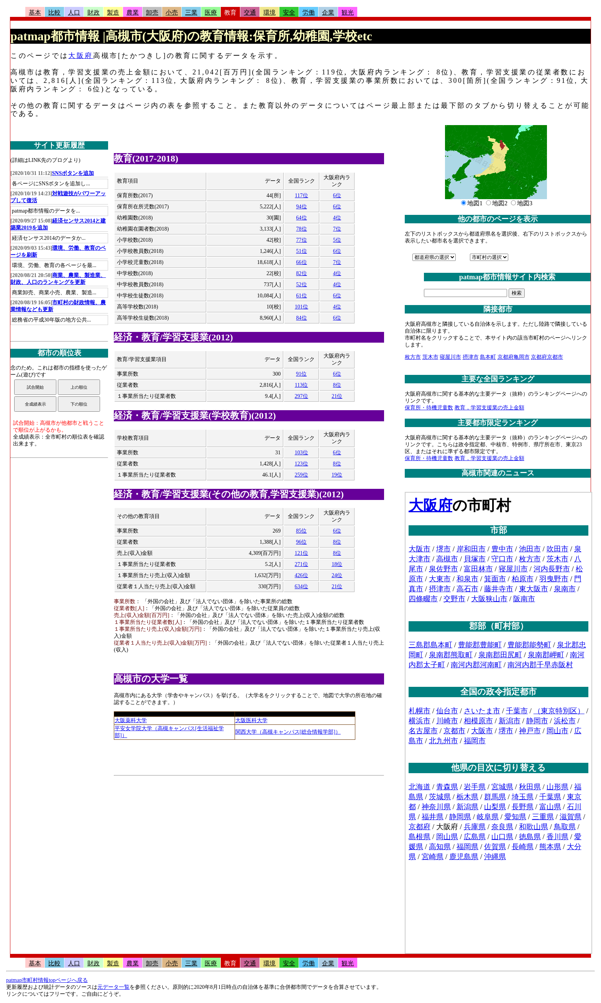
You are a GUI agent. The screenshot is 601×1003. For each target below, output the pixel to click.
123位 (301, 464)
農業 (132, 12)
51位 (301, 251)
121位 (301, 553)
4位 (337, 218)
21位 (337, 396)
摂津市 (471, 357)
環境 (269, 12)
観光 (348, 12)
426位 (301, 575)
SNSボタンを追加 (73, 173)
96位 (301, 542)
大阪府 (80, 55)
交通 (250, 12)
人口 (74, 12)
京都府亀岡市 (514, 357)
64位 (301, 218)
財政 (93, 12)
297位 (301, 396)
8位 (337, 385)
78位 (301, 229)
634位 (301, 586)
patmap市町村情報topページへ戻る (47, 980)
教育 (230, 12)
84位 (301, 318)
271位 (301, 564)
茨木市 (430, 357)
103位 (301, 452)
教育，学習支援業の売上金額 (489, 408)
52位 (301, 284)
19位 (337, 475)
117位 (301, 195)
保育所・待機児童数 (429, 408)
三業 (191, 12)
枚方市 (413, 357)
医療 (211, 12)
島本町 (488, 357)
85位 (301, 531)
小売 (172, 12)
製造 (113, 12)
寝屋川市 (450, 357)
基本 (35, 12)
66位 (301, 262)
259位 (301, 475)
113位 (301, 385)
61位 (301, 296)
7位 (337, 229)
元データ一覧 (113, 987)
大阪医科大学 (251, 720)
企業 (328, 12)
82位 (301, 273)
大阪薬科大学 (131, 720)
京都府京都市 (547, 357)
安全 (289, 12)
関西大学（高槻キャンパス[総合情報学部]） (288, 732)
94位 (301, 207)
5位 (337, 240)
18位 (337, 564)
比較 (54, 12)
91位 (301, 374)
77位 (301, 240)
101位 (301, 307)
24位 (337, 575)
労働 (308, 12)
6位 (337, 195)
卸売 (152, 12)
